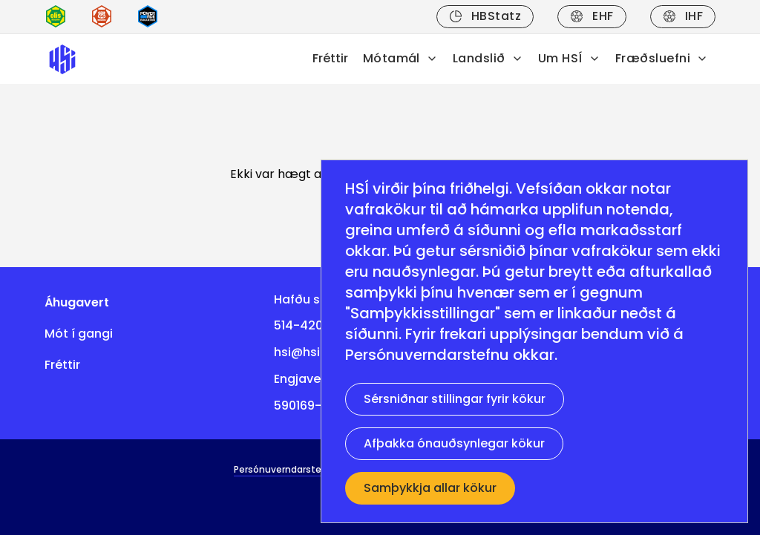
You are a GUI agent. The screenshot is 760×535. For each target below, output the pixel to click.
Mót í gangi (79, 333)
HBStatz (485, 15)
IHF (683, 15)
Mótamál (400, 58)
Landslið (488, 58)
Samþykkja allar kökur (430, 487)
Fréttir (330, 58)
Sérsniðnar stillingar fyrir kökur (455, 398)
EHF (591, 15)
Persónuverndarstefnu (427, 354)
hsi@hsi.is (303, 352)
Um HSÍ (569, 58)
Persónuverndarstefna (285, 470)
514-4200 (302, 325)
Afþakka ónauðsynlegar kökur (454, 443)
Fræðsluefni (661, 58)
